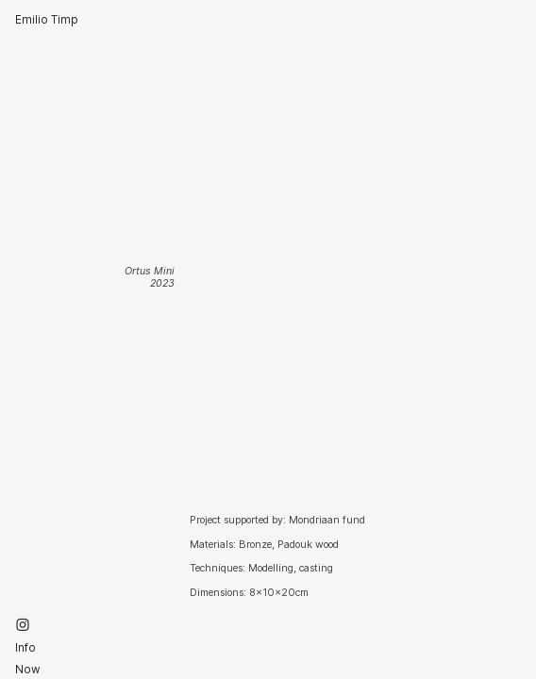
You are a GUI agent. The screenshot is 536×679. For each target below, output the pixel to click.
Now (28, 669)
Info (25, 647)
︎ (22, 625)
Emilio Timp (46, 19)
